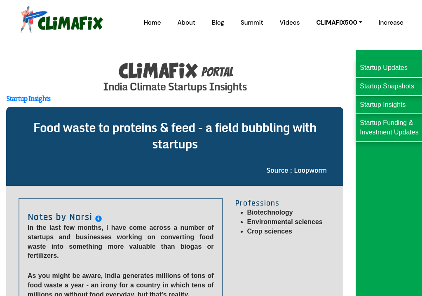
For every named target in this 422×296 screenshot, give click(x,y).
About (186, 22)
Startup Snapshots (387, 86)
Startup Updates (384, 67)
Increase (391, 22)
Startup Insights (28, 98)
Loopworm (310, 170)
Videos (290, 22)
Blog (218, 22)
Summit (252, 22)
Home (152, 22)
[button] (339, 22)
